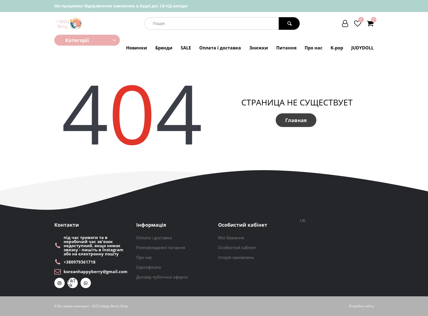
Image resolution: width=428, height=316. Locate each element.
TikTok (71, 283)
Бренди (164, 48)
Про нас (313, 48)
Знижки (258, 48)
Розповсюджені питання (160, 247)
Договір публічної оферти (162, 277)
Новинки (136, 48)
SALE (186, 48)
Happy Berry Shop (114, 306)
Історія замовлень (236, 257)
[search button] (289, 23)
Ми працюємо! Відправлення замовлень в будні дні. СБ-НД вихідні (121, 5)
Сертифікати (148, 267)
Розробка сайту (361, 306)
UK (302, 220)
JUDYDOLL (362, 48)
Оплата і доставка (220, 48)
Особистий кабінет (237, 247)
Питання (286, 48)
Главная (296, 120)
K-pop (337, 48)
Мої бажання (231, 237)
